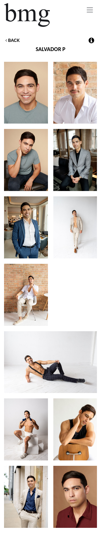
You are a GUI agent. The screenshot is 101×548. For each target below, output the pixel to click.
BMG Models (27, 15)
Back (12, 40)
